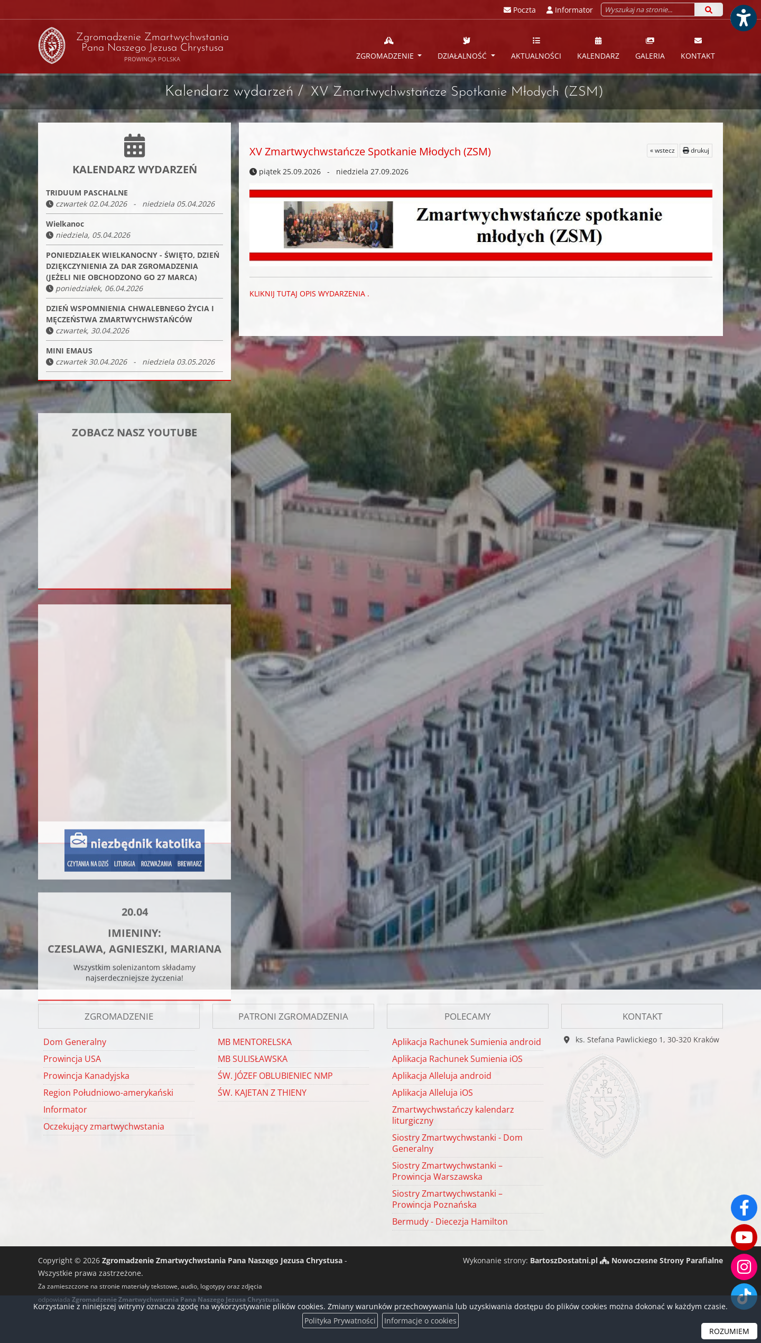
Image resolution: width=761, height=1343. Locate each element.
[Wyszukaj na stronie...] (648, 9)
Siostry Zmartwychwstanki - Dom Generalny (457, 1143)
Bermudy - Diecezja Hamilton (450, 1221)
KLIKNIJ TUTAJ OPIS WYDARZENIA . (310, 293)
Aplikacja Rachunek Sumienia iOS (457, 1059)
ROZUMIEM (729, 1331)
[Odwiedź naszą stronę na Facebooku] (744, 1208)
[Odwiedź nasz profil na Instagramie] (744, 1267)
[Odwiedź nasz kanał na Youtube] (744, 1237)
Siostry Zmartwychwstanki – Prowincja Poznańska (447, 1199)
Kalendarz (598, 48)
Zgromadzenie (386, 48)
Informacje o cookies (420, 1321)
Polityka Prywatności (340, 1321)
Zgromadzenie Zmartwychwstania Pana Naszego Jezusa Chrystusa (133, 45)
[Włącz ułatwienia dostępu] (743, 18)
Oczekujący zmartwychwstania (103, 1126)
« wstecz (662, 150)
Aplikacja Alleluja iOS (432, 1092)
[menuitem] (389, 46)
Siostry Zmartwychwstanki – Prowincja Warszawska (447, 1171)
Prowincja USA (72, 1059)
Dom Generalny (74, 1042)
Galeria (650, 48)
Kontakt (698, 48)
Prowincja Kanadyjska (86, 1075)
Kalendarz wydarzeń (229, 92)
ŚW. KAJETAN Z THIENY (262, 1092)
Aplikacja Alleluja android (441, 1075)
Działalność (463, 48)
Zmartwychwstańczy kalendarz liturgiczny (453, 1115)
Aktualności (536, 48)
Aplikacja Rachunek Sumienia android (466, 1042)
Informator (65, 1109)
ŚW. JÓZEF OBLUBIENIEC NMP (275, 1075)
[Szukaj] (708, 9)
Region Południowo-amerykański (108, 1092)
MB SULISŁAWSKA (252, 1059)
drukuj (696, 150)
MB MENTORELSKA (255, 1042)
